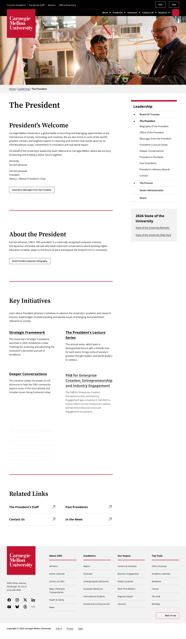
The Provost (146, 183)
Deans (143, 197)
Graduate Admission (93, 588)
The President (39, 89)
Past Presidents (77, 507)
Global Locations (125, 581)
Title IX (59, 628)
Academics (89, 555)
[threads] (25, 606)
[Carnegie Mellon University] (21, 23)
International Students (94, 596)
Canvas (155, 588)
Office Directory (67, 5)
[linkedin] (33, 600)
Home (12, 89)
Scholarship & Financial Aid (96, 604)
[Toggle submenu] (134, 114)
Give (174, 4)
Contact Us (17, 519)
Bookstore (156, 581)
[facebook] (9, 600)
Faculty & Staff (36, 5)
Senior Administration (152, 190)
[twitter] (25, 600)
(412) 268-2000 (14, 590)
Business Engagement (128, 573)
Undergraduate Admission (96, 581)
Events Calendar (57, 573)
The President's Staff (24, 507)
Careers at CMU (56, 581)
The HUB (156, 596)
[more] (33, 606)
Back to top (170, 615)
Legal (80, 628)
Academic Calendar (161, 573)
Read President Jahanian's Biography (29, 261)
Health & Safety (56, 599)
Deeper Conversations (28, 380)
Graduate (87, 573)
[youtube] (9, 606)
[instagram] (17, 600)
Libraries (122, 604)
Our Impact (124, 555)
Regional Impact (125, 596)
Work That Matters (126, 588)
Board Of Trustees (150, 114)
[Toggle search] (175, 12)
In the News (74, 519)
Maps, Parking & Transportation (57, 590)
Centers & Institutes (127, 566)
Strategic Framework (27, 335)
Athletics (53, 566)
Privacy (70, 628)
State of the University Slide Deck (153, 235)
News (52, 607)
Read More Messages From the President (32, 189)
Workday (156, 604)
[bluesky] (17, 606)
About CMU (55, 555)
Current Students (16, 5)
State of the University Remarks (153, 227)
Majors (86, 566)
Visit (160, 4)
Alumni (52, 5)
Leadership (24, 89)
